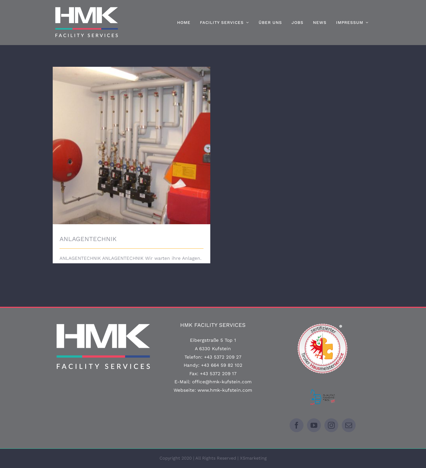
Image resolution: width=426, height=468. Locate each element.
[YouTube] (314, 425)
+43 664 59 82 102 (221, 365)
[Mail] (349, 425)
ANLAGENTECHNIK (88, 239)
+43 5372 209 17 (218, 373)
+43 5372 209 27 (223, 357)
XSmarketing (253, 458)
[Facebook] (296, 425)
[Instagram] (331, 425)
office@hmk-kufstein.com (222, 381)
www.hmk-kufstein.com (225, 390)
